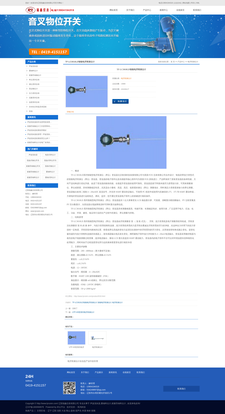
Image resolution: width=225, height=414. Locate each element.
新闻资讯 (113, 372)
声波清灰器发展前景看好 (36, 130)
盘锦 (73, 410)
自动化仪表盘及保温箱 (37, 107)
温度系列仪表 (34, 102)
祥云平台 (61, 407)
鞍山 (68, 410)
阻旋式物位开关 (33, 160)
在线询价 (120, 101)
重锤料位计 (33, 71)
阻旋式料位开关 (50, 160)
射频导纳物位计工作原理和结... (39, 126)
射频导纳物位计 (35, 75)
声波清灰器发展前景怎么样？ (38, 138)
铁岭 (89, 410)
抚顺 (93, 410)
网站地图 (186, 3)
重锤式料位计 (50, 177)
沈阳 (59, 410)
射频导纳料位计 (33, 177)
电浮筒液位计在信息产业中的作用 (83, 361)
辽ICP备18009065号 (34, 407)
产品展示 (99, 372)
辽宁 (50, 410)
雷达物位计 (33, 89)
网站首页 (114, 10)
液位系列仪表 (34, 84)
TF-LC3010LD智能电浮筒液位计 (84, 302)
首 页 (173, 62)
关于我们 (130, 10)
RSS (193, 3)
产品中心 (147, 10)
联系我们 (197, 10)
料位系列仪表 (34, 80)
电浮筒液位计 (193, 62)
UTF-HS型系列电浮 (76, 347)
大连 (64, 410)
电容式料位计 (50, 155)
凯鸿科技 (82, 407)
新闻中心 (164, 10)
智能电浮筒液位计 (105, 302)
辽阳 (54, 410)
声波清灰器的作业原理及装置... (39, 122)
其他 (31, 111)
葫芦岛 (78, 410)
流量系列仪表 (34, 98)
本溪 (84, 410)
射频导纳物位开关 (33, 166)
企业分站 (177, 3)
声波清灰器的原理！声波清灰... (39, 134)
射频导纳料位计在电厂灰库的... (39, 142)
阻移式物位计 (50, 166)
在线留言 (180, 10)
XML (198, 3)
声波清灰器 (33, 66)
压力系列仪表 (34, 93)
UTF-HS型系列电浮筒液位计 (83, 312)
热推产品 (29, 410)
